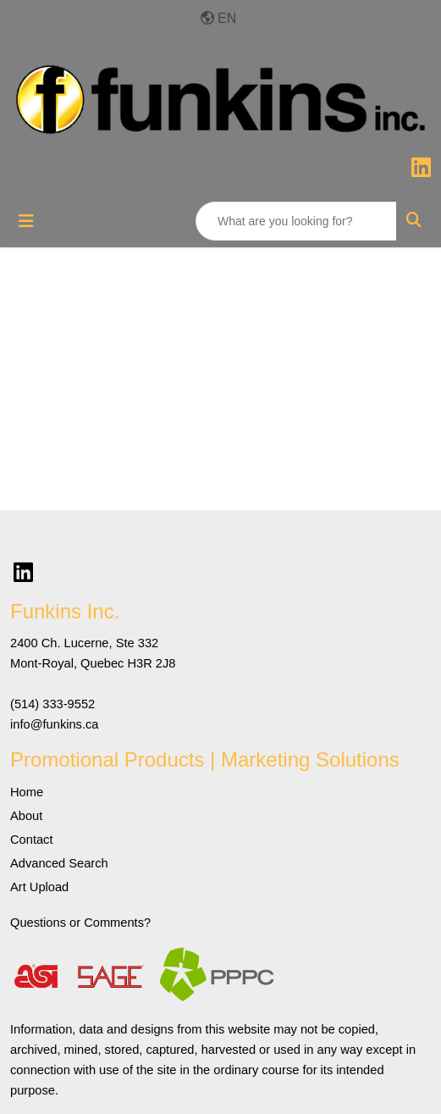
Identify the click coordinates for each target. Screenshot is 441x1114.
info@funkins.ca (54, 724)
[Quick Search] (296, 221)
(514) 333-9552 (52, 704)
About (26, 816)
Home (26, 792)
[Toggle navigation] (26, 221)
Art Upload (39, 887)
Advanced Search (59, 863)
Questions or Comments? (80, 922)
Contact (31, 839)
